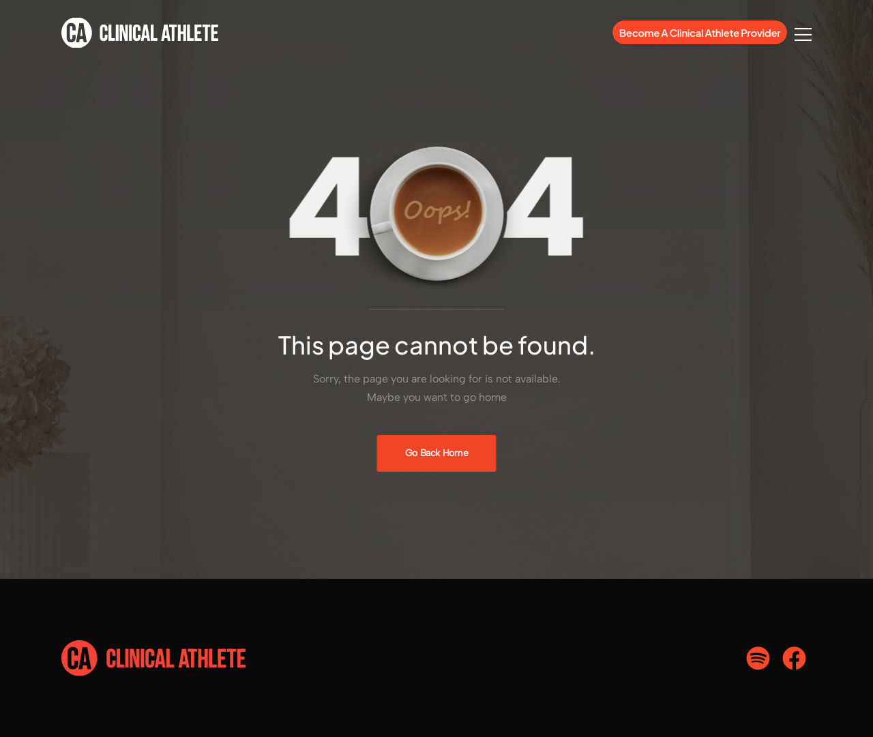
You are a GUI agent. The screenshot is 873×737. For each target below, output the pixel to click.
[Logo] (139, 33)
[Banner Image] (437, 453)
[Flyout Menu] (803, 34)
